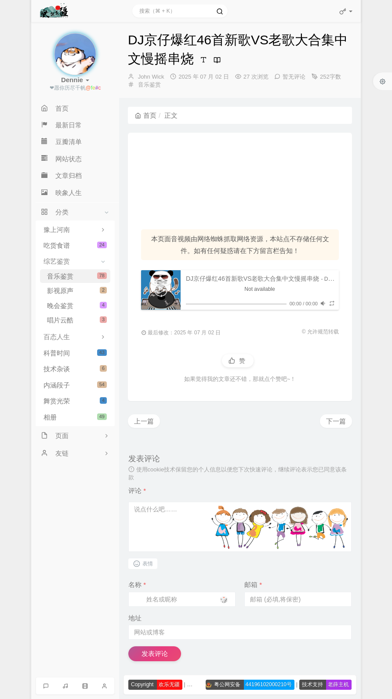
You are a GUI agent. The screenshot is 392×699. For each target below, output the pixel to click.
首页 (145, 115)
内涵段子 (75, 385)
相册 (75, 417)
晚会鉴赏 (77, 305)
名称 (137, 584)
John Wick (151, 76)
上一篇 (144, 421)
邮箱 (253, 584)
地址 (135, 618)
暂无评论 (294, 76)
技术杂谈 (75, 369)
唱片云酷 (77, 320)
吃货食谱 (75, 245)
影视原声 (77, 290)
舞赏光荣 (75, 401)
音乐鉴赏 (77, 276)
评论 (137, 490)
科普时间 (75, 353)
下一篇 (336, 421)
